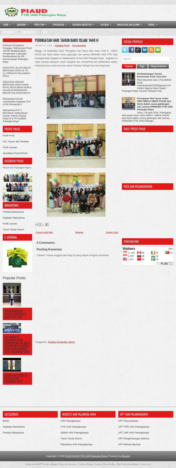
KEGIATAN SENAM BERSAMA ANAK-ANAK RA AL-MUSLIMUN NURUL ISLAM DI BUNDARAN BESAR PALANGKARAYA (17, 87)
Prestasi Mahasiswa (13, 211)
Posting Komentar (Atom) (61, 342)
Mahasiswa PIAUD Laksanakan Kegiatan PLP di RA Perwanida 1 (17, 101)
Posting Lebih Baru (44, 232)
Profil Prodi (8, 135)
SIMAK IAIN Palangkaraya (74, 432)
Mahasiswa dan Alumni (130, 23)
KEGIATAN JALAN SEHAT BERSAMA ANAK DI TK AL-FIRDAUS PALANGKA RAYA (17, 71)
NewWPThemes (42, 464)
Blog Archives (158, 66)
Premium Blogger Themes (89, 464)
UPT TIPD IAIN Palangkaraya (134, 426)
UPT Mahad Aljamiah (129, 444)
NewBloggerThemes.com (139, 464)
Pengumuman (31, 31)
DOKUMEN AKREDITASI (84, 23)
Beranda (79, 232)
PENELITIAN (41, 23)
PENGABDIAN (61, 23)
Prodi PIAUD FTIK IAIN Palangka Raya (86, 456)
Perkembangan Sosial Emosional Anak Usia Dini (15, 314)
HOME (8, 23)
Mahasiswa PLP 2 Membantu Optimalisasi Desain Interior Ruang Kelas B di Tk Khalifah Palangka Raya (15, 116)
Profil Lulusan (10, 147)
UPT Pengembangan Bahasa (133, 438)
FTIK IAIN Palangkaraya (73, 426)
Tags (142, 66)
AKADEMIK (23, 23)
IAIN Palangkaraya (70, 420)
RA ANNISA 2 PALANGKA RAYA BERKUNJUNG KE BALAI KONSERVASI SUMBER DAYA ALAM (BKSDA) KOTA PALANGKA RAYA (17, 344)
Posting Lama (112, 232)
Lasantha (72, 464)
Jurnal (154, 23)
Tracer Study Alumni (13, 229)
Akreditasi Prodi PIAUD (15, 153)
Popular (129, 66)
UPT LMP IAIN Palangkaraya (133, 432)
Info (45, 32)
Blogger (126, 456)
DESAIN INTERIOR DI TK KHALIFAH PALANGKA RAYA (16, 378)
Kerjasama (10, 31)
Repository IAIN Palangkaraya (76, 444)
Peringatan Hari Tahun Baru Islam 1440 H (66, 40)
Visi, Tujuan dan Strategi (16, 141)
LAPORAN (106, 23)
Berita (6, 420)
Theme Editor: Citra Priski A (115, 464)
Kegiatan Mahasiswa (14, 217)
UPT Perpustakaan (128, 420)
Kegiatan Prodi (62, 45)
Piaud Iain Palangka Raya (16, 167)
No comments (79, 45)
